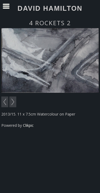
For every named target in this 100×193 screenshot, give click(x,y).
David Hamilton (50, 8)
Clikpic (28, 125)
